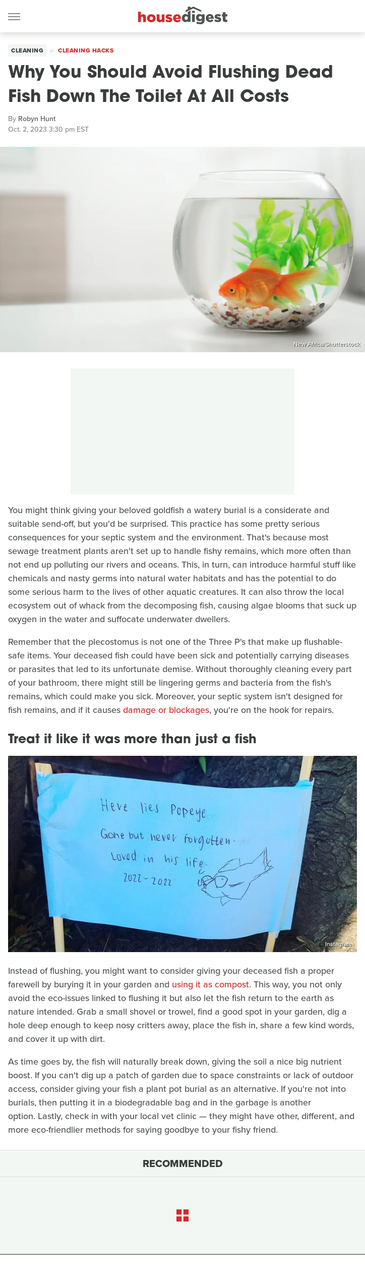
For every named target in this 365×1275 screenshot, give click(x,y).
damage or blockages (166, 709)
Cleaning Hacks (85, 50)
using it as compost (210, 984)
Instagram (338, 944)
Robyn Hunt (36, 119)
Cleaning (27, 50)
